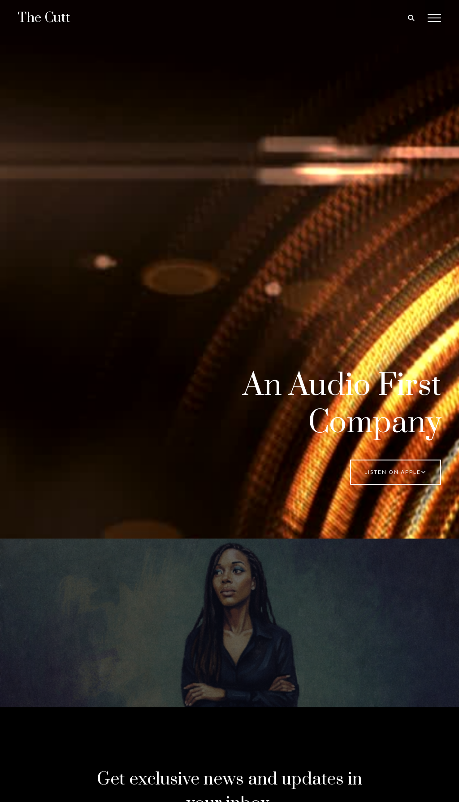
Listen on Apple (395, 472)
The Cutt (44, 17)
